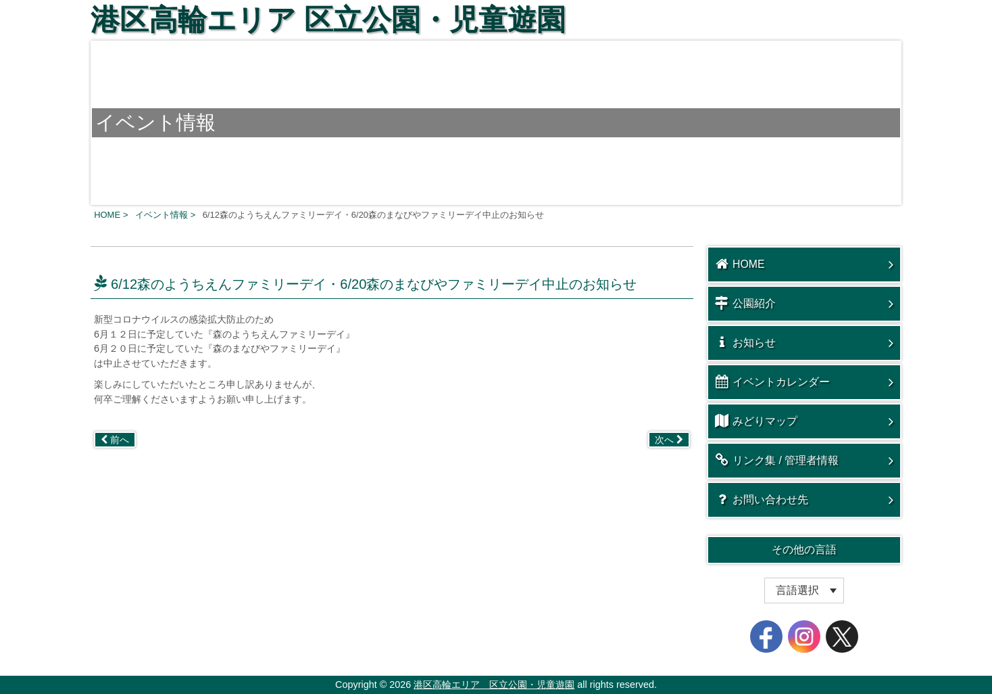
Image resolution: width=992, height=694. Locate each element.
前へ (115, 439)
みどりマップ (756, 420)
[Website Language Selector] (804, 590)
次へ (669, 439)
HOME (740, 264)
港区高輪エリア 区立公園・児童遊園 (328, 19)
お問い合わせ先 (761, 499)
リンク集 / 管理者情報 (777, 460)
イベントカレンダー (772, 381)
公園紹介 (745, 303)
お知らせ (745, 342)
